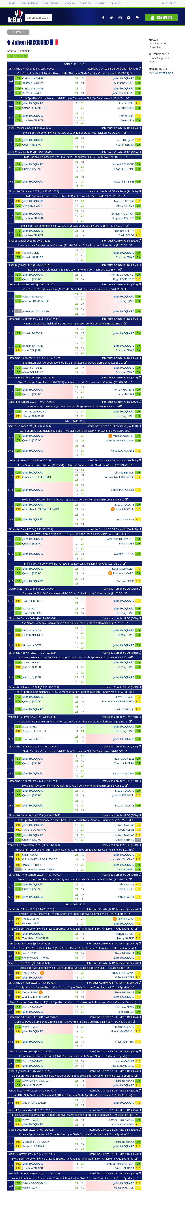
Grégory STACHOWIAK (35, 957)
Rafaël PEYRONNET (122, 489)
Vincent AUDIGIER (123, 435)
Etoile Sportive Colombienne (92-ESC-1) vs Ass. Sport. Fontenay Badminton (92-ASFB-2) (75, 499)
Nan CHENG (29, 953)
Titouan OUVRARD (33, 416)
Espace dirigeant (29, 3)
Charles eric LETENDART (36, 477)
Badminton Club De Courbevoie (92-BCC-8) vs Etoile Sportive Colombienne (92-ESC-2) (75, 362)
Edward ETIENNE (124, 169)
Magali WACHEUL (124, 1187)
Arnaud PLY (127, 120)
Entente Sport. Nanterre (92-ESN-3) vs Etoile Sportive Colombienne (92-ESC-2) (74, 406)
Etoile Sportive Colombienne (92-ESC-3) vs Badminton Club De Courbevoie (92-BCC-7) (75, 751)
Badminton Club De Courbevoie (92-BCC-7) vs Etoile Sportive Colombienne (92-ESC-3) (75, 593)
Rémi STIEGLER (125, 697)
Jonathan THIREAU (123, 93)
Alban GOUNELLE (32, 372)
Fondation (85, 3)
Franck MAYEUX (125, 509)
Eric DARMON (30, 919)
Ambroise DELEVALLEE (120, 539)
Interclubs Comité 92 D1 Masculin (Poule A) (114, 909)
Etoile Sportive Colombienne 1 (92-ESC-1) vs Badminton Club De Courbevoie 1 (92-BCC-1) (75, 98)
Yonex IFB (70, 3)
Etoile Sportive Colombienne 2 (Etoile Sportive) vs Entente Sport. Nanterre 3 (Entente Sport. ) (74, 1056)
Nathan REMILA (125, 144)
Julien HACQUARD (123, 78)
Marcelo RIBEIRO (124, 201)
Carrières (116, 3)
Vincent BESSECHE (123, 164)
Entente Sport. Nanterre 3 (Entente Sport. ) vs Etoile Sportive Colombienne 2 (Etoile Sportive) (74, 1134)
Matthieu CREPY (124, 1007)
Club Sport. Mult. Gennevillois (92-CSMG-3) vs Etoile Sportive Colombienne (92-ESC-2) (74, 289)
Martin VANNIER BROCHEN (118, 701)
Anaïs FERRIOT (125, 205)
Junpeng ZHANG (124, 839)
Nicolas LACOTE (124, 504)
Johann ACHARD (124, 1026)
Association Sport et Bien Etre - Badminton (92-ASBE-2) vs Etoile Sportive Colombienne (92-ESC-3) (75, 849)
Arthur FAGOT (30, 726)
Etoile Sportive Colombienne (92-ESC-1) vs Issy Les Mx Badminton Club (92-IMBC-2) (75, 563)
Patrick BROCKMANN (121, 1120)
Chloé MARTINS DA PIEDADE (39, 859)
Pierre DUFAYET (31, 93)
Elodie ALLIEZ (126, 829)
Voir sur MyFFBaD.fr (161, 72)
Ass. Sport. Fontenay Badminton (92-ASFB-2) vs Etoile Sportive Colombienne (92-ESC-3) (75, 623)
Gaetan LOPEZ (31, 923)
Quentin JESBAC (31, 144)
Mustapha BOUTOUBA (35, 1141)
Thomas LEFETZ (124, 230)
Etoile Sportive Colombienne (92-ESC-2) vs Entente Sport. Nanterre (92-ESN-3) (74, 269)
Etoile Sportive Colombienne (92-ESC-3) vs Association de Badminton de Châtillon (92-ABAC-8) (75, 879)
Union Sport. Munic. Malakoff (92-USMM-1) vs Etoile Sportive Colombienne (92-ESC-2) (74, 323)
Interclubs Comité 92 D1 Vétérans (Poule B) (114, 191)
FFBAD (12, 3)
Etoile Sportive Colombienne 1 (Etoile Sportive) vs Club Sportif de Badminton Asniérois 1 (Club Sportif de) (74, 928)
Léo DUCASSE (126, 919)
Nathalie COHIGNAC (34, 829)
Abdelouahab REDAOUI (36, 997)
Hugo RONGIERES (123, 279)
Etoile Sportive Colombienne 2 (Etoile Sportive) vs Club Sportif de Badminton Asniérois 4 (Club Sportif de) (74, 1158)
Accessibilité (169, 3)
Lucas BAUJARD (124, 140)
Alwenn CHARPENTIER (35, 301)
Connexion (161, 17)
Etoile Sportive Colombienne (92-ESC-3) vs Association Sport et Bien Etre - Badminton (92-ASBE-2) (75, 691)
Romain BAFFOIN (32, 333)
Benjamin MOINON (122, 213)
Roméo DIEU (126, 103)
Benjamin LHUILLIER (34, 731)
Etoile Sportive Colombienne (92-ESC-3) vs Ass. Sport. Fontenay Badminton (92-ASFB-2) (75, 785)
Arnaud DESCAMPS (123, 973)
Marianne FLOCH (124, 83)
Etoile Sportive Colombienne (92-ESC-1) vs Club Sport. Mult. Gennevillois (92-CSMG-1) (74, 534)
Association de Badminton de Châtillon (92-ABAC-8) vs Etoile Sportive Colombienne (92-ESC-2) (75, 245)
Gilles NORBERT (124, 977)
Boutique (101, 3)
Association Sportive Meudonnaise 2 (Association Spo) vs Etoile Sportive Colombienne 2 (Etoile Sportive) (74, 1178)
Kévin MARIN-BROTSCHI (119, 440)
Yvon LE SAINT (125, 519)
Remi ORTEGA (125, 1011)
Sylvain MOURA (31, 662)
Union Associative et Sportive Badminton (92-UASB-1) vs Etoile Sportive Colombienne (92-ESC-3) (75, 657)
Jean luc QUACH (31, 667)
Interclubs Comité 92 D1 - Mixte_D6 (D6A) (115, 1017)
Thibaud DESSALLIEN (121, 568)
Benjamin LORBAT (33, 1146)
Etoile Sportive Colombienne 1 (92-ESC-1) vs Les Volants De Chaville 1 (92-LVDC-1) (75, 196)
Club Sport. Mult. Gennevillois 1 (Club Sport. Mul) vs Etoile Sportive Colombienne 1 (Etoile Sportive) (75, 987)
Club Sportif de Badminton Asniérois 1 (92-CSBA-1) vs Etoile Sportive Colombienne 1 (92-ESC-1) (74, 73)
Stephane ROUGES (123, 218)
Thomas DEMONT (33, 739)
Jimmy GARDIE (125, 938)
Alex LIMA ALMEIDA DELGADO (40, 509)
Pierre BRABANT (124, 953)
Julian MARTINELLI (33, 635)
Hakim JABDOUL (124, 709)
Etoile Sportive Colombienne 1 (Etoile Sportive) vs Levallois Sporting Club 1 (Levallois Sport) (75, 967)
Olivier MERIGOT (32, 1085)
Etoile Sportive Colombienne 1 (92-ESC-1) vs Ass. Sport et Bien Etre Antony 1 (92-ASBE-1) (75, 225)
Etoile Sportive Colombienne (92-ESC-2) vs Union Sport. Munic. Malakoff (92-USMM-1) (74, 132)
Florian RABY (126, 543)
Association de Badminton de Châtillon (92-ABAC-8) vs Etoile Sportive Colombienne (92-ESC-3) (75, 721)
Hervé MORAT (125, 394)
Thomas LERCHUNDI (121, 274)
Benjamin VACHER (123, 773)
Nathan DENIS (30, 252)
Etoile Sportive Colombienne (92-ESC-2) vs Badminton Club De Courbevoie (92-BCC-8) (75, 157)
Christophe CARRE (33, 78)
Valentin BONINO (32, 296)
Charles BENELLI (124, 472)
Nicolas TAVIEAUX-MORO (119, 477)
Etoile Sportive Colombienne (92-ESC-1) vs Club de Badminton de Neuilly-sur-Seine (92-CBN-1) (75, 465)
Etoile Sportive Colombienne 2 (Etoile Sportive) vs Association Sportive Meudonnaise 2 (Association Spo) (74, 1114)
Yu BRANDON (126, 108)
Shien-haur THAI (124, 1041)
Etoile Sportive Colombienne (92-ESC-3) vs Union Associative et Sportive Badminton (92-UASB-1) (75, 820)
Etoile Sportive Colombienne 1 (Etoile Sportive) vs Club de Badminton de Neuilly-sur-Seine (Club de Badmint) (74, 1002)
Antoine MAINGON (123, 1124)
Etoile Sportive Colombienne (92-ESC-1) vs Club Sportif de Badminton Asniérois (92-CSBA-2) (75, 430)
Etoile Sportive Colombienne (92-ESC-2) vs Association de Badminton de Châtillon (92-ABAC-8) (75, 382)
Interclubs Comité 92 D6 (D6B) (121, 588)
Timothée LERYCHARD (35, 938)
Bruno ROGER (126, 889)
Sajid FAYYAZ (30, 854)
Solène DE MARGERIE (35, 108)
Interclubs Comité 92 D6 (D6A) (121, 128)
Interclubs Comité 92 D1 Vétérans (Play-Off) (114, 68)
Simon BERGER (125, 933)
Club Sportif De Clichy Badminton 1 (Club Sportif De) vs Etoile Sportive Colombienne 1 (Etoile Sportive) (74, 948)
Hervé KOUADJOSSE (122, 450)
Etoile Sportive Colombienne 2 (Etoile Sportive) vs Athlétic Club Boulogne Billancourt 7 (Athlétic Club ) (74, 1021)
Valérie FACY (29, 1187)
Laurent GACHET (124, 1061)
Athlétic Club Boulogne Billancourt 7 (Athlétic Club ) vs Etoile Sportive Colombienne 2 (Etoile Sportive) (74, 1095)
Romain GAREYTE (32, 257)
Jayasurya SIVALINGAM (35, 311)
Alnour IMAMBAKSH (122, 1031)
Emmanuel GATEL (123, 573)
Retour (19, 32)
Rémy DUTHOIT (31, 865)
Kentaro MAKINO (124, 825)
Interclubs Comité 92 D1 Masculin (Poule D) (114, 426)
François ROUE (125, 581)
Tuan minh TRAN (32, 600)
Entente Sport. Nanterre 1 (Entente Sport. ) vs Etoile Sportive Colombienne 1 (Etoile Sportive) (74, 913)
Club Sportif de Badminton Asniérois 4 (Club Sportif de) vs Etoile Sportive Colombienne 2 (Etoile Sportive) (74, 1075)
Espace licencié (51, 3)
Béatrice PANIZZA (33, 83)
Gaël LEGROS (126, 235)
